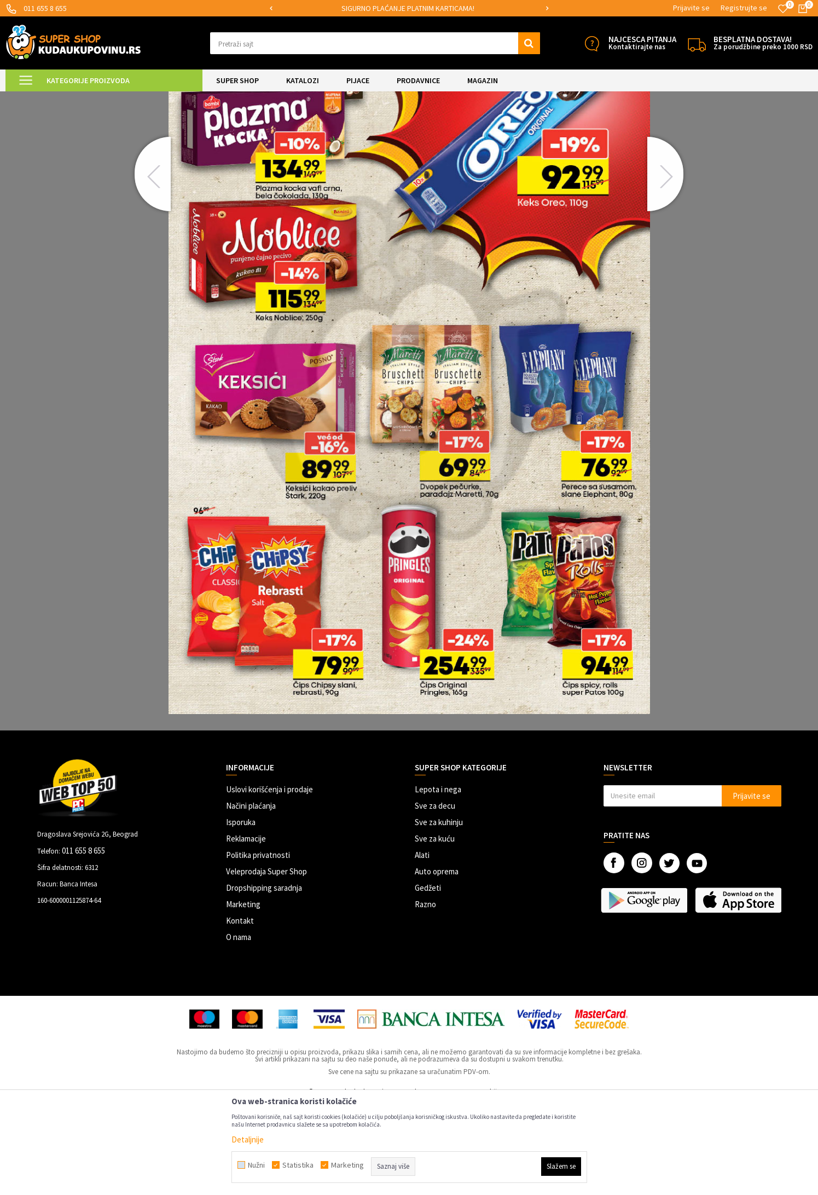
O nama (238, 1028)
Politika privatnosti (258, 946)
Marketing (243, 995)
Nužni (256, 1165)
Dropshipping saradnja (264, 979)
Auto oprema (437, 963)
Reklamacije (246, 930)
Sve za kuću (435, 930)
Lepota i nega (438, 881)
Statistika (298, 1165)
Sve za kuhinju (439, 913)
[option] (408, 8)
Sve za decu (435, 897)
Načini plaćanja (251, 897)
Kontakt (240, 1012)
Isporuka (241, 913)
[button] (375, 43)
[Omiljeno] (783, 9)
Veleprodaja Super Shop (266, 963)
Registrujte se (744, 8)
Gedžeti (428, 979)
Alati (422, 946)
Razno (425, 995)
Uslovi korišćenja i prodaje (269, 881)
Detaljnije (247, 1139)
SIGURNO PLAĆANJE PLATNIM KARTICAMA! (407, 8)
